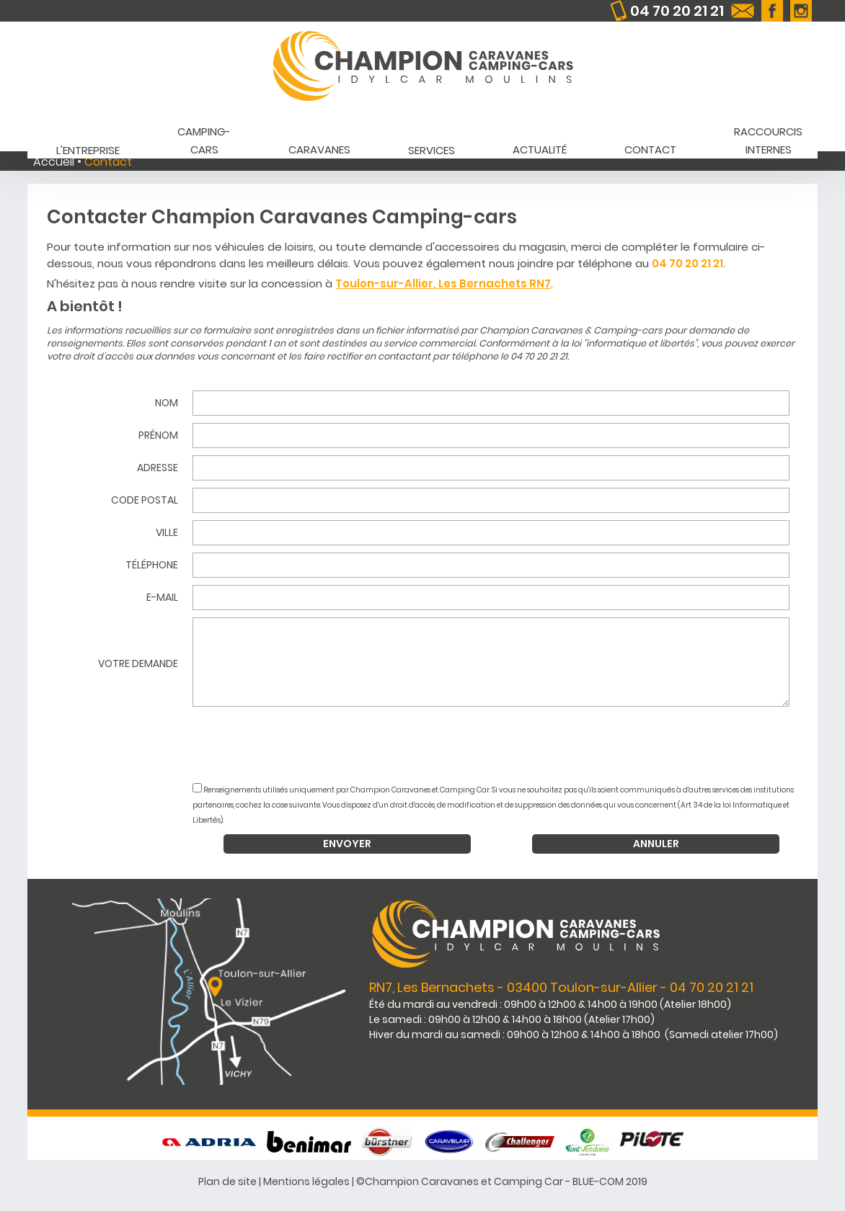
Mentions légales (306, 1181)
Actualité (540, 149)
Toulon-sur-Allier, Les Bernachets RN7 (443, 283)
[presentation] (501, 746)
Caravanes (319, 149)
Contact (650, 149)
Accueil (53, 161)
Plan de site (227, 1181)
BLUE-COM (598, 1181)
